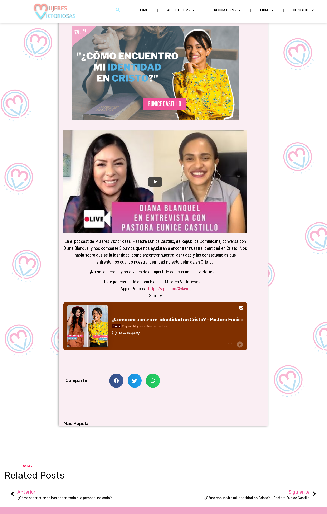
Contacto (303, 10)
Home (143, 10)
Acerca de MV (181, 10)
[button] (117, 9)
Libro (267, 10)
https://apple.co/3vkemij (169, 288)
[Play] (155, 182)
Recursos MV (227, 10)
